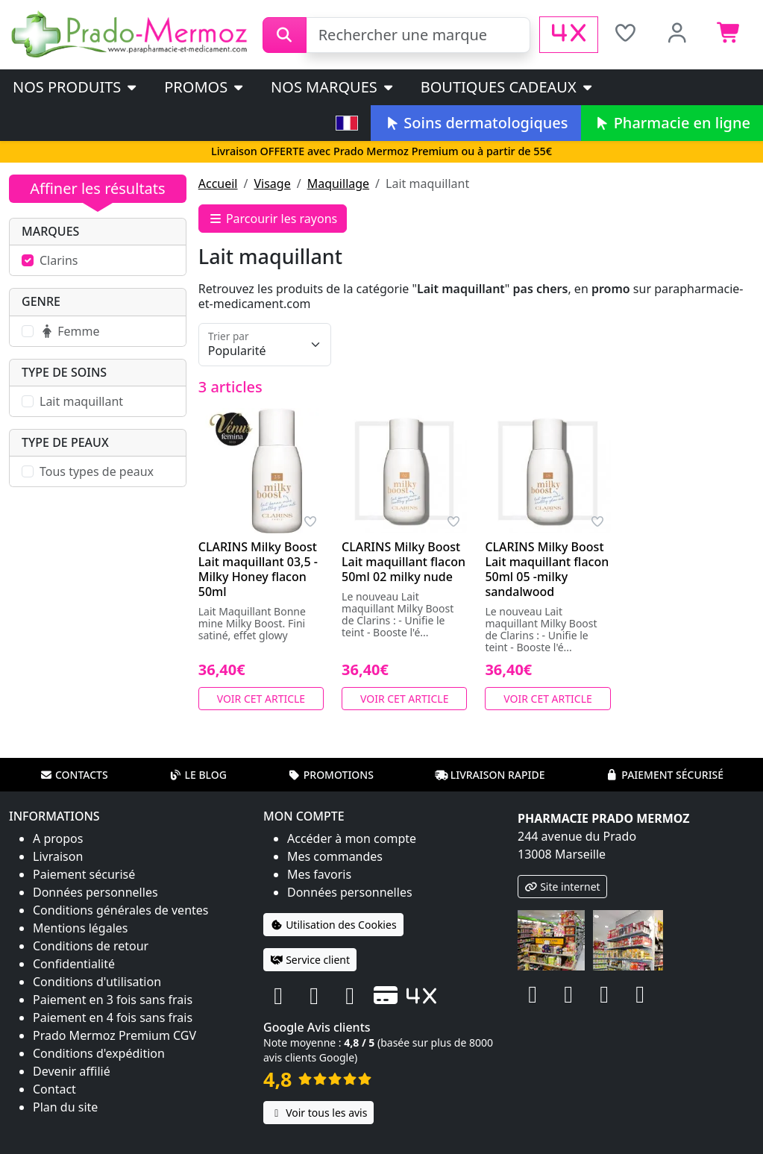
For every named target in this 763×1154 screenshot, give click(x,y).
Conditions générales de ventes (121, 910)
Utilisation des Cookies (333, 925)
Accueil (218, 183)
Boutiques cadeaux (507, 87)
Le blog (198, 775)
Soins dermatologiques (475, 123)
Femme (69, 331)
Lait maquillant (81, 401)
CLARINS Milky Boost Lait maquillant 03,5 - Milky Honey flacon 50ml (258, 569)
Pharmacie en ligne (672, 123)
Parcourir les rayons (273, 218)
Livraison (58, 856)
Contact (54, 1089)
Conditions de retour (90, 946)
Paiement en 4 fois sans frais (112, 1017)
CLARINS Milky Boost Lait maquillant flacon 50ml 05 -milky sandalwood (547, 569)
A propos (58, 838)
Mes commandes (335, 856)
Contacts (74, 775)
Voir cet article (261, 699)
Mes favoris (319, 874)
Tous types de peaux (97, 471)
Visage (272, 183)
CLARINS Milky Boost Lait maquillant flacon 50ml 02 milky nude (403, 562)
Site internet (562, 886)
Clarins (59, 260)
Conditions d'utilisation (97, 981)
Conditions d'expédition (99, 1053)
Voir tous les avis (318, 1113)
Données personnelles (95, 892)
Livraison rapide (490, 775)
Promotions (331, 775)
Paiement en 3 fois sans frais (112, 999)
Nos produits (76, 87)
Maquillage (338, 183)
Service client (310, 960)
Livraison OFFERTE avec (381, 151)
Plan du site (65, 1107)
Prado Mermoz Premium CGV (114, 1035)
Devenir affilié (71, 1071)
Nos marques (333, 87)
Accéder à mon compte (351, 838)
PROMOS (204, 87)
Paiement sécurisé (664, 775)
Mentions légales (80, 928)
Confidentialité (74, 964)
